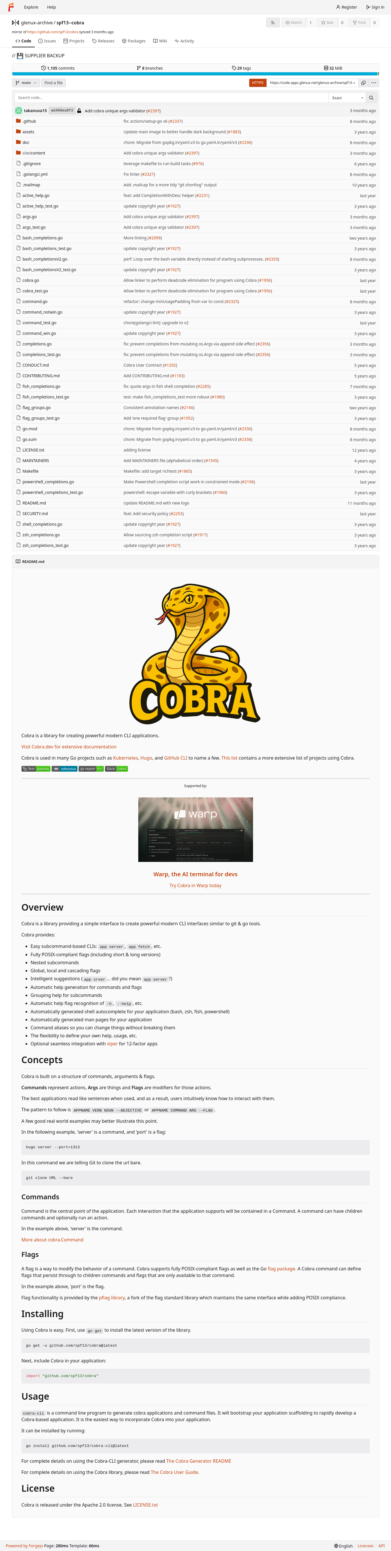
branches (150, 68)
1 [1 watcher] (311, 22)
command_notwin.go (39, 312)
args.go (26, 216)
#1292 (170, 365)
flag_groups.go (33, 407)
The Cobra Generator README (198, 1461)
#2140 (187, 407)
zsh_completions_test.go (42, 545)
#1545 (211, 460)
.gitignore (28, 163)
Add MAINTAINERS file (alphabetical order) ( (164, 460)
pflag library (112, 1297)
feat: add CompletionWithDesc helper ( (160, 195)
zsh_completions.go (38, 534)
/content (30, 153)
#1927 (173, 206)
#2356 (263, 344)
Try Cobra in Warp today (195, 885)
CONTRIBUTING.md (38, 375)
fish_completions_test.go (42, 397)
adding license (137, 450)
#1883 (234, 131)
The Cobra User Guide (174, 1472)
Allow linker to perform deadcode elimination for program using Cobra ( (191, 280)
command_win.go (36, 333)
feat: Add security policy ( (147, 513)
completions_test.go (38, 354)
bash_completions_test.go (44, 248)
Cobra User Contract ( (144, 365)
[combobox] (347, 97)
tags (241, 68)
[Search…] (371, 97)
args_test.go (31, 227)
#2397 (153, 111)
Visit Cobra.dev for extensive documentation (69, 747)
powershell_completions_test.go (49, 492)
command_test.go (36, 322)
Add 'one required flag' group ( (152, 418)
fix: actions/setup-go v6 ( (147, 121)
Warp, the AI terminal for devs (195, 874)
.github (26, 121)
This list (229, 758)
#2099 (155, 237)
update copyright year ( (146, 206)
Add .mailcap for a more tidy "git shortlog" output (170, 184)
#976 (198, 163)
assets (25, 131)
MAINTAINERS (32, 460)
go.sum (26, 439)
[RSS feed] (273, 22)
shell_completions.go (39, 524)
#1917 (200, 534)
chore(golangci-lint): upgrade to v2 (156, 322)
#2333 (272, 259)
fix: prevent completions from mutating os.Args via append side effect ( (190, 344)
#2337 (175, 121)
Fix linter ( (133, 174)
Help (51, 7)
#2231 (202, 195)
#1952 (187, 418)
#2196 (248, 481)
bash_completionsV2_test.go (46, 269)
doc (23, 142)
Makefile (27, 471)
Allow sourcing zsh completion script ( (159, 534)
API (381, 1545)
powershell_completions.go (45, 481)
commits (58, 68)
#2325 (232, 301)
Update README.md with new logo (156, 503)
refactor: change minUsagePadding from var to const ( (175, 301)
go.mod (26, 428)
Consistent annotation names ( (152, 407)
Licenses (366, 1545)
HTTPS (258, 82)
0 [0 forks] (375, 22)
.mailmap (28, 184)
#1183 (177, 375)
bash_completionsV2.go (41, 259)
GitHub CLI (175, 758)
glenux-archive (37, 23)
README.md (31, 503)
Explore (31, 7)
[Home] (11, 7)
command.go (32, 301)
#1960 (220, 492)
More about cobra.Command (52, 1240)
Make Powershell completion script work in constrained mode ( (183, 481)
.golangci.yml (32, 174)
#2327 (148, 174)
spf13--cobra (70, 23)
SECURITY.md (32, 513)
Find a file (53, 82)
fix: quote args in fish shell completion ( (160, 386)
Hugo (146, 758)
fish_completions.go (38, 386)
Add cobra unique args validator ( (116, 111)
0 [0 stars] (342, 22)
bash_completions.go (39, 237)
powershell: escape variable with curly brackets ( (169, 492)
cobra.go (27, 280)
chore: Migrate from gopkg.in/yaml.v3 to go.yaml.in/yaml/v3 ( (181, 142)
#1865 (185, 471)
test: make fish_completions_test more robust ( (168, 397)
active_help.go (33, 195)
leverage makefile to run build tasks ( (158, 163)
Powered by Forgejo (24, 1545)
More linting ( (136, 237)
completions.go (34, 344)
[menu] (373, 83)
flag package (281, 1269)
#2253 (176, 513)
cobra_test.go (32, 291)
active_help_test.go (37, 206)
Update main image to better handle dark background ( (176, 131)
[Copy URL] (363, 83)
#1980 (217, 397)
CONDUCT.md (32, 365)
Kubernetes (125, 758)
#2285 (203, 386)
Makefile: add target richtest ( (151, 471)
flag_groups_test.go (38, 418)
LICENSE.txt (30, 450)
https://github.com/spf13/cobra (52, 32)
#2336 (245, 142)
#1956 (265, 280)
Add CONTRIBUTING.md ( (148, 375)
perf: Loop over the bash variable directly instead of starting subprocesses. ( (195, 259)
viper (112, 1043)
